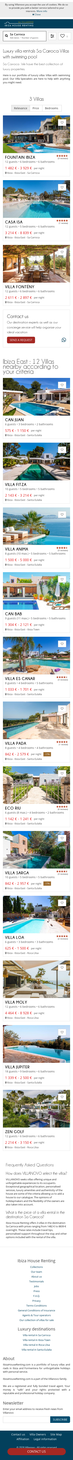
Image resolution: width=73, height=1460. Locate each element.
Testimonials (36, 1281)
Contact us (36, 1451)
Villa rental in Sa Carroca (36, 1335)
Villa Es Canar (20, 678)
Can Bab (13, 614)
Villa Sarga (17, 873)
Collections (36, 1267)
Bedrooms (52, 108)
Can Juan (14, 420)
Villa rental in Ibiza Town (36, 1340)
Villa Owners (38, 1434)
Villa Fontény (19, 287)
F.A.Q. (36, 1296)
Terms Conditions (36, 1305)
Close (36, 14)
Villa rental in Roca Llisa (36, 1345)
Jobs (36, 1286)
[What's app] (63, 340)
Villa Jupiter (17, 1067)
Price (36, 108)
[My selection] (64, 36)
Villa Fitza (15, 484)
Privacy (36, 1300)
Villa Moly (16, 1002)
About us (36, 1276)
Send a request (21, 340)
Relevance (20, 108)
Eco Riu (13, 808)
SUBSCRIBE (60, 1419)
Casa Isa (14, 222)
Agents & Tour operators (36, 1315)
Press (36, 1291)
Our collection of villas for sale (36, 1320)
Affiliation (23, 1439)
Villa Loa (14, 937)
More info (42, 11)
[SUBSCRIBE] (26, 1419)
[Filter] (52, 36)
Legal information (45, 1439)
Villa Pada (15, 743)
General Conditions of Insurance (36, 1310)
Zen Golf (14, 1131)
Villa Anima (16, 549)
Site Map (56, 1434)
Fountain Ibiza (20, 157)
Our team (36, 1271)
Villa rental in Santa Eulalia (37, 1349)
